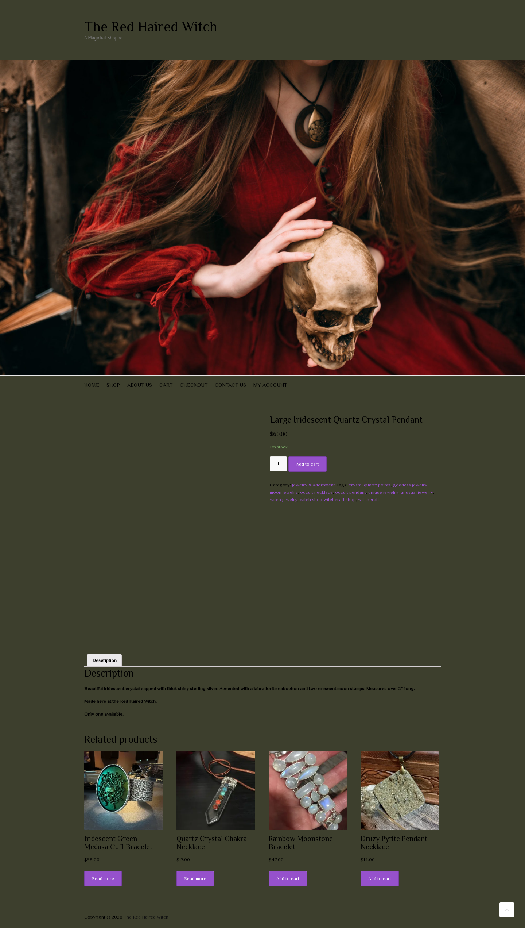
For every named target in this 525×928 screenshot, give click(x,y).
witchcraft (368, 499)
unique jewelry (383, 492)
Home (91, 385)
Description (104, 660)
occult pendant (350, 492)
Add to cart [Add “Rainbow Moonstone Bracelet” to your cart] (287, 878)
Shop (113, 385)
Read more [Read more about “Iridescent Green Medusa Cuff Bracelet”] (103, 878)
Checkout (193, 385)
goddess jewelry (410, 485)
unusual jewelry (417, 492)
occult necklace (316, 492)
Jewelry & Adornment (313, 485)
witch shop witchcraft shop (328, 499)
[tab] (104, 660)
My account (270, 385)
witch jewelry (284, 499)
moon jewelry (284, 492)
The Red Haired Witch (150, 26)
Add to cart (307, 464)
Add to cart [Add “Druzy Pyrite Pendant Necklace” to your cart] (379, 878)
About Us (139, 385)
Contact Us (230, 385)
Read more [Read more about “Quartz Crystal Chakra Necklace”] (195, 878)
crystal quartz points (370, 485)
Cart (165, 385)
